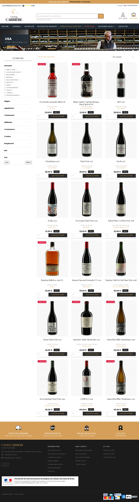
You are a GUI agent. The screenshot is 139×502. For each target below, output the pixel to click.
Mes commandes (81, 454)
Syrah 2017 (121, 161)
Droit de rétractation (54, 468)
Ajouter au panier (57, 116)
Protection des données (55, 464)
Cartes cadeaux (81, 464)
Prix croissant (124, 57)
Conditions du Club (109, 457)
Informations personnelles (84, 450)
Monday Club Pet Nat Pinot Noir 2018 (121, 280)
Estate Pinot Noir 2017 (52, 339)
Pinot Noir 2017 (86, 161)
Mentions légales (53, 461)
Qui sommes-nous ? (54, 450)
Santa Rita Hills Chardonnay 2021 (121, 399)
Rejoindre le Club (108, 454)
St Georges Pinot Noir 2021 (87, 220)
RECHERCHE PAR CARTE (43, 20)
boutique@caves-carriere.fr (13, 458)
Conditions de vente (54, 457)
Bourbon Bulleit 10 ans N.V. (52, 280)
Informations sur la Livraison (56, 454)
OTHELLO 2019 (86, 399)
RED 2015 (121, 102)
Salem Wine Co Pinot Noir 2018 (121, 220)
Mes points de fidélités (83, 457)
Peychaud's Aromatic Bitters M (52, 102)
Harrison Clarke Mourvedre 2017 (86, 339)
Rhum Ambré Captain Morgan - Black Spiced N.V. (86, 103)
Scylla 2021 (52, 220)
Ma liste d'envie (80, 461)
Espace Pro (51, 471)
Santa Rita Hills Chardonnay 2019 (121, 339)
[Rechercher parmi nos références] (70, 16)
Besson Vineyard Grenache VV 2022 (86, 280)
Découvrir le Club (108, 450)
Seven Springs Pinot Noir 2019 (52, 399)
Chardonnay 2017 (52, 161)
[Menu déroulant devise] (120, 6)
